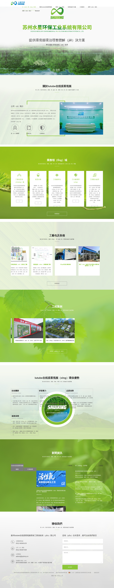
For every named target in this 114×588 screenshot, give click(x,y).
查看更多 (57, 213)
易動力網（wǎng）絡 (57, 575)
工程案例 (82, 7)
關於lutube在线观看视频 (46, 7)
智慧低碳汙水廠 (72, 7)
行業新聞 (30, 469)
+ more (69, 465)
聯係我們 (37, 10)
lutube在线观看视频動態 (17, 467)
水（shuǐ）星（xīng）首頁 (29, 7)
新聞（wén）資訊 (92, 7)
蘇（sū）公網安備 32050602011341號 (79, 572)
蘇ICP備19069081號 (61, 572)
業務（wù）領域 (60, 7)
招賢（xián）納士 (26, 10)
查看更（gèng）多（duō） (57, 351)
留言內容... (83, 557)
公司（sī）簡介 (17, 106)
